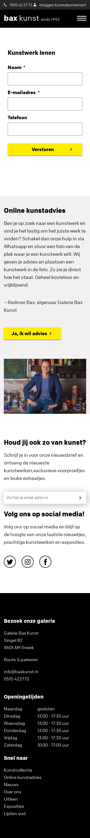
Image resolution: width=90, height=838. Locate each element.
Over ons (12, 791)
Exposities (14, 806)
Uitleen (11, 799)
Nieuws (11, 784)
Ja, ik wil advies (29, 333)
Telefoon (17, 117)
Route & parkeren (21, 659)
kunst (32, 18)
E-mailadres (24, 92)
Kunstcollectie (18, 770)
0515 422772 (16, 678)
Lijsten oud (15, 813)
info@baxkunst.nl (21, 671)
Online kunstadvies (23, 777)
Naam (16, 67)
